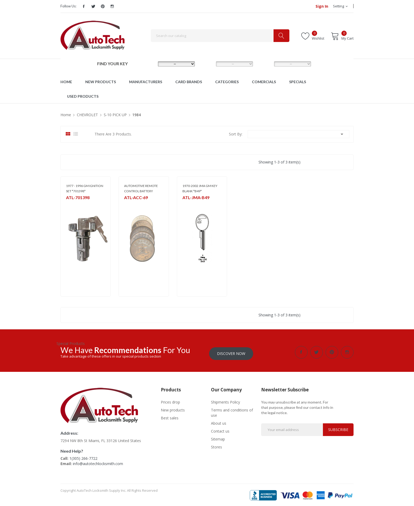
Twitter (93, 6)
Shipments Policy (225, 400)
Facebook (84, 6)
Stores (216, 445)
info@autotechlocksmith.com (98, 462)
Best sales (169, 416)
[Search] (220, 35)
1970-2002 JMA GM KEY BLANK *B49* (199, 188)
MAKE (149, 63)
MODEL (208, 63)
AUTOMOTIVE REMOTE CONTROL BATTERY (141, 188)
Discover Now (231, 352)
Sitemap (218, 437)
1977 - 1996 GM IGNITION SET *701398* (84, 188)
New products (173, 408)
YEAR (265, 63)
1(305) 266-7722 (83, 457)
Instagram (112, 6)
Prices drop (170, 400)
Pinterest (103, 6)
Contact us (220, 429)
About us (218, 421)
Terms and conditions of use (232, 411)
